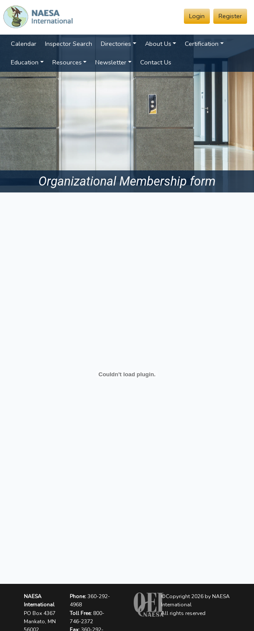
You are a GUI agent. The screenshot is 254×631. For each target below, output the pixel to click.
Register (230, 16)
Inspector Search (68, 43)
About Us (158, 43)
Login (197, 16)
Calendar (23, 43)
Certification (202, 43)
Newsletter (110, 62)
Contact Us (155, 62)
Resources (67, 62)
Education (25, 62)
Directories (116, 43)
